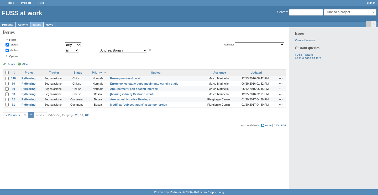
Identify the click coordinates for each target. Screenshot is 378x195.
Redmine (176, 192)
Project (29, 72)
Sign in (371, 2)
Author (14, 50)
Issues (37, 24)
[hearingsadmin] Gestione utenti (132, 94)
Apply (11, 64)
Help (41, 2)
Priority (97, 72)
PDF (283, 125)
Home (10, 2)
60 (13, 83)
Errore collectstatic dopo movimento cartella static (144, 83)
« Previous (13, 115)
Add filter (229, 44)
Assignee (219, 72)
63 (13, 94)
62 (13, 99)
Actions (281, 78)
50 (13, 88)
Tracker (54, 72)
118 (13, 78)
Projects (26, 2)
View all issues (305, 40)
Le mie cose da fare (308, 57)
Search (282, 12)
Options (13, 56)
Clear (25, 64)
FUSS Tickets (304, 54)
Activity (23, 24)
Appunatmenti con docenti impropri (134, 88)
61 (13, 104)
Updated (256, 72)
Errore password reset (125, 78)
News (49, 24)
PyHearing (28, 78)
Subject (156, 72)
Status (14, 44)
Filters (12, 39)
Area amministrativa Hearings (130, 99)
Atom (268, 125)
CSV (276, 125)
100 (87, 115)
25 (76, 115)
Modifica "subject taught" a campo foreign (138, 104)
